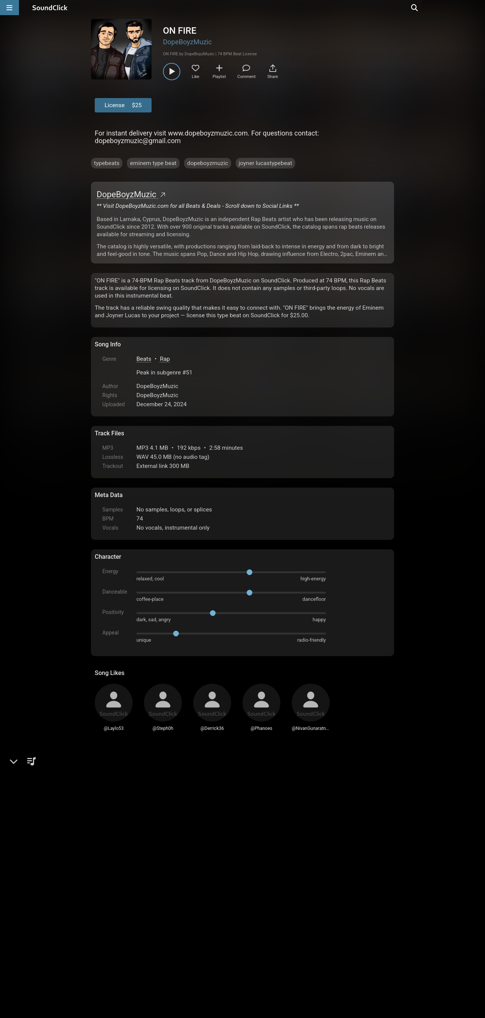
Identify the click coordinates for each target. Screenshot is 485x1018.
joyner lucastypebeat (265, 163)
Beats (143, 358)
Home (106, 957)
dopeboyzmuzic (207, 163)
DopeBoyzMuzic (187, 42)
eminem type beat (153, 163)
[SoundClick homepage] (50, 7)
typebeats (106, 163)
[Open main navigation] (9, 7)
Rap (165, 358)
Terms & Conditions (164, 957)
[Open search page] (477, 7)
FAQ (126, 957)
